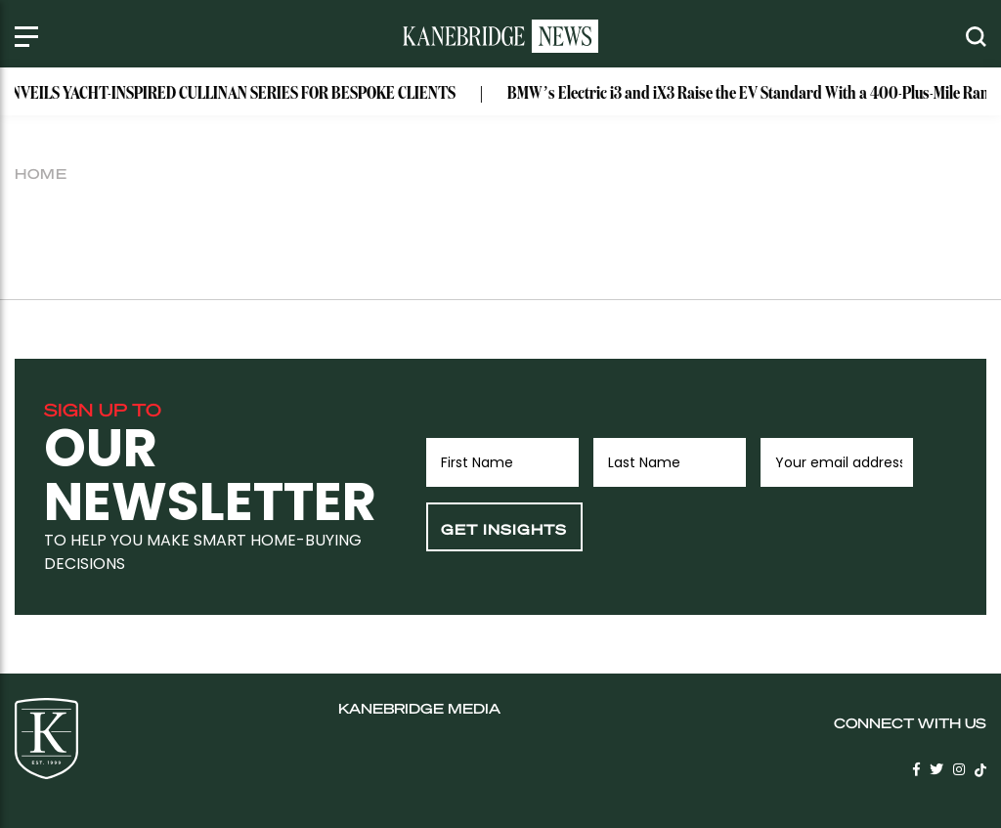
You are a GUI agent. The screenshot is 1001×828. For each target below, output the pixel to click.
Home (41, 173)
